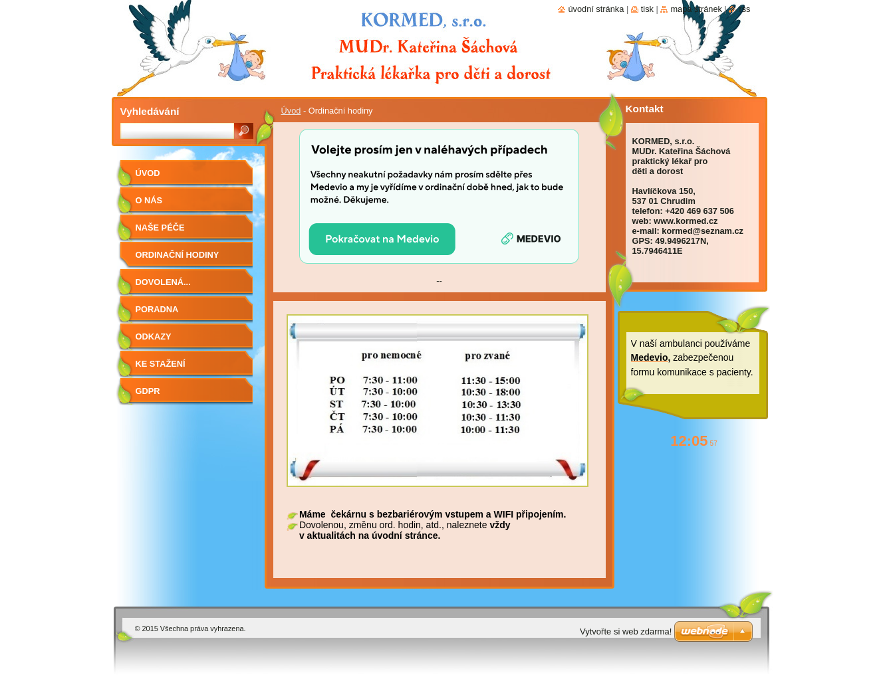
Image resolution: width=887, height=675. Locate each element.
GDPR (148, 391)
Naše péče (160, 228)
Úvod (291, 111)
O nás (149, 200)
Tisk (647, 9)
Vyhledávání (150, 111)
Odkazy (154, 336)
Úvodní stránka (596, 9)
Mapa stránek (696, 9)
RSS (744, 9)
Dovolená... (163, 282)
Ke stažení (161, 364)
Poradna (157, 309)
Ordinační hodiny (177, 255)
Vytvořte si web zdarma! (626, 631)
